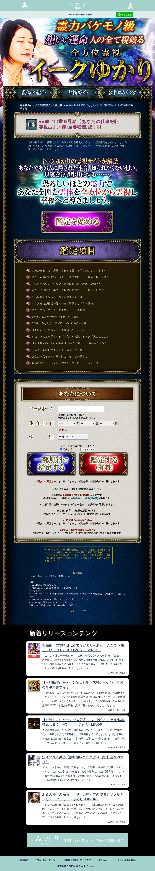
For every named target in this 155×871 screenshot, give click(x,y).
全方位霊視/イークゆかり (48, 105)
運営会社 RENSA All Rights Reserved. (77, 866)
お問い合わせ (105, 860)
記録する (66, 449)
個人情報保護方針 (56, 558)
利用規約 (21, 860)
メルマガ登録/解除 (129, 860)
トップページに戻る (77, 611)
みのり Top (26, 105)
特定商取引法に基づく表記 (77, 860)
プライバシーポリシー (44, 860)
